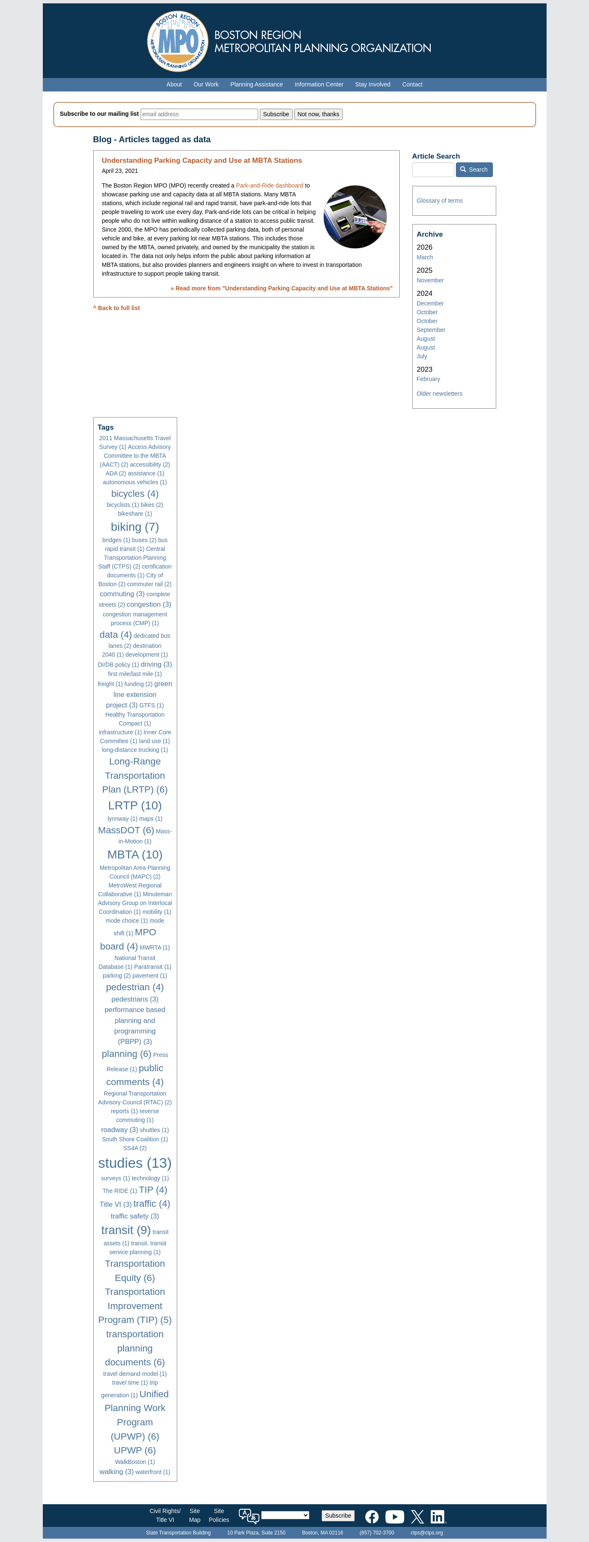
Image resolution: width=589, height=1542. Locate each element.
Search (474, 169)
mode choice (127, 920)
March (425, 257)
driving (156, 664)
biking (135, 526)
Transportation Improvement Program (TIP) (135, 1305)
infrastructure (120, 732)
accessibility (150, 464)
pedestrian (135, 987)
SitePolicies (219, 1515)
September (431, 329)
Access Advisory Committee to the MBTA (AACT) (135, 456)
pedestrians (135, 999)
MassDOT (126, 830)
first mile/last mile (135, 674)
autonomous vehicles (135, 482)
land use (154, 741)
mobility (156, 911)
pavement (150, 975)
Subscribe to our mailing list (99, 113)
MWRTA (155, 947)
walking (116, 1472)
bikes (152, 504)
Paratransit (153, 966)
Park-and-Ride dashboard (269, 185)
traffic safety (135, 1216)
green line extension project (139, 694)
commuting (122, 594)
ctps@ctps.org (427, 1533)
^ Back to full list (116, 308)
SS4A (135, 1148)
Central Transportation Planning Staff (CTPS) (132, 557)
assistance (146, 473)
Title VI (115, 1204)
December (430, 303)
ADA (115, 473)
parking (117, 975)
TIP (153, 1190)
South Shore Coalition (135, 1139)
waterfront (152, 1472)
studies (135, 1163)
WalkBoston (135, 1462)
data (115, 634)
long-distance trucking (135, 749)
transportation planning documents (135, 1348)
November (430, 280)
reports (124, 1111)
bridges (116, 540)
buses (144, 540)
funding (139, 684)
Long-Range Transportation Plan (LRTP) (135, 775)
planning (127, 1054)
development (147, 654)
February (428, 379)
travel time (130, 1382)
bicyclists (123, 504)
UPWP (135, 1450)
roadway (120, 1130)
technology (150, 1178)
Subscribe (338, 1515)
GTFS (151, 705)
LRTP (135, 805)
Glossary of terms (440, 200)
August (426, 338)
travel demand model (135, 1373)
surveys (115, 1178)
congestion (149, 604)
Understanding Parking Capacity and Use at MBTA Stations (202, 160)
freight (110, 684)
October (427, 312)
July (422, 356)
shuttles (154, 1130)
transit (126, 1230)
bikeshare (135, 513)
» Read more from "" (281, 288)
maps (150, 818)
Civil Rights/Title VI (165, 1515)
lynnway (122, 818)
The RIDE (119, 1190)
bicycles (135, 493)
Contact (412, 84)
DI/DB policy (118, 664)
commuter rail (149, 584)
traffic (152, 1203)
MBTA (135, 854)
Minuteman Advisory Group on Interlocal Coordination (135, 903)
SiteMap (194, 1515)
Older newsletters (440, 393)
